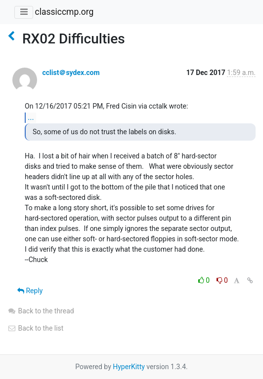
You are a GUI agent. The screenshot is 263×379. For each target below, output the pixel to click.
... (31, 117)
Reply (30, 291)
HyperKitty (129, 367)
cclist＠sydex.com (70, 72)
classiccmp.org (64, 12)
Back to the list (35, 328)
